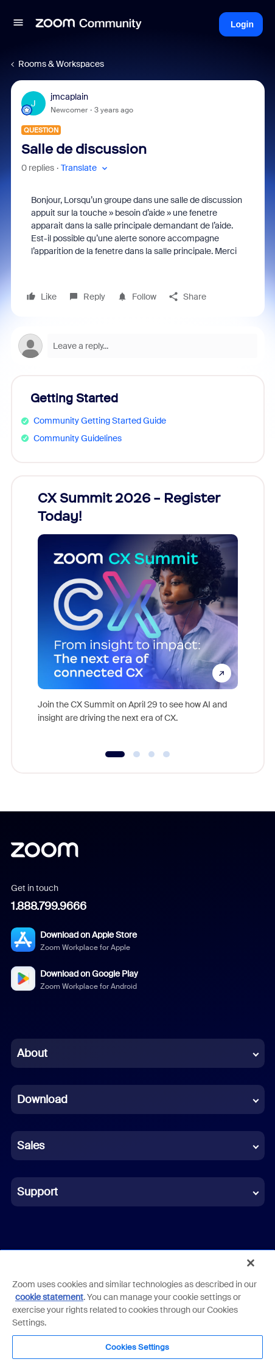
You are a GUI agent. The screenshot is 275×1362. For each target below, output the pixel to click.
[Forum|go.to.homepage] (88, 24)
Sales (30, 1145)
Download (42, 1099)
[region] (137, 1305)
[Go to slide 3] (151, 754)
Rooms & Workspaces (61, 63)
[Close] (250, 1263)
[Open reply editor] (138, 345)
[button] (18, 24)
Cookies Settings (137, 1347)
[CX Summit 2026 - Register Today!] (138, 612)
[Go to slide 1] (115, 754)
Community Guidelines (77, 438)
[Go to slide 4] (166, 754)
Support (37, 1192)
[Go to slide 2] (136, 754)
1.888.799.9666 (48, 906)
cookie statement (49, 1296)
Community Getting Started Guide (99, 420)
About (32, 1053)
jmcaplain (69, 96)
